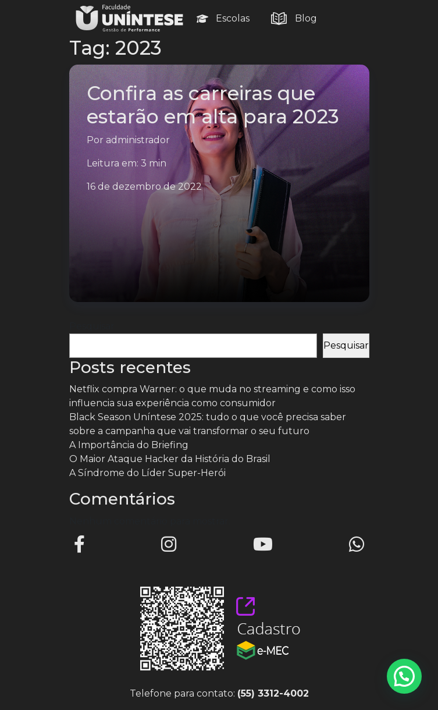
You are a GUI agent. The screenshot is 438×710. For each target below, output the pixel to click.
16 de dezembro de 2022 (144, 186)
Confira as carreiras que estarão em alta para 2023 (213, 104)
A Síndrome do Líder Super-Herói (147, 472)
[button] (404, 676)
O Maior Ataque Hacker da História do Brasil (169, 458)
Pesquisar (92, 326)
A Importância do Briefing (128, 444)
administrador (138, 139)
